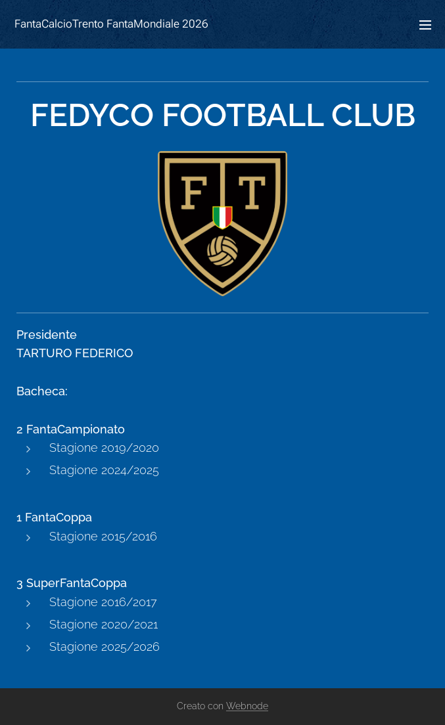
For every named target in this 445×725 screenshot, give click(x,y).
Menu (425, 25)
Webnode (247, 706)
